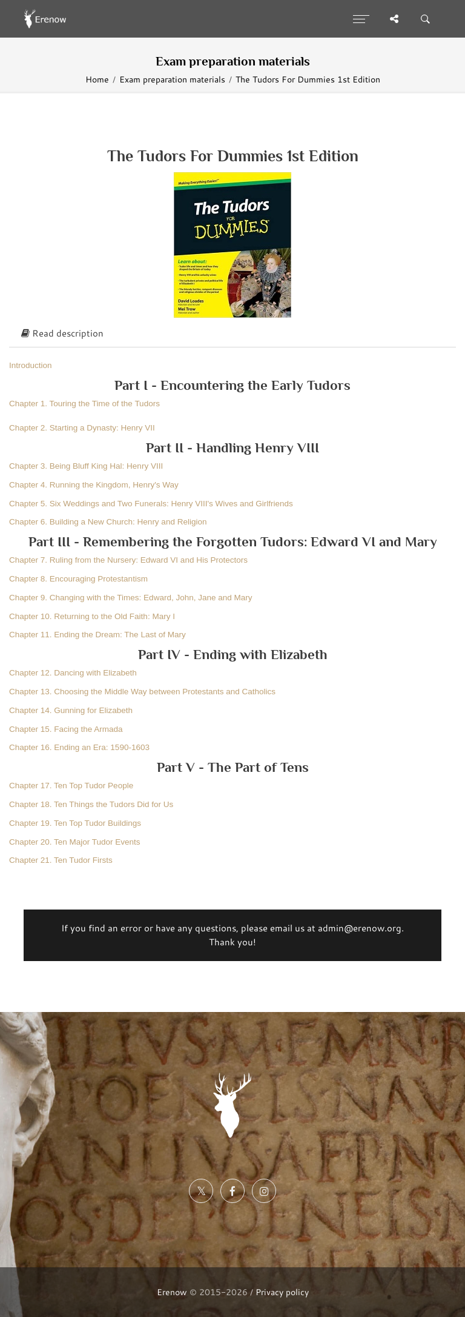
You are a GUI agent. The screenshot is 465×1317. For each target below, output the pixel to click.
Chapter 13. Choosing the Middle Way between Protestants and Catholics (142, 691)
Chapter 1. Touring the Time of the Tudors (84, 403)
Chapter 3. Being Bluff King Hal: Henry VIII (86, 466)
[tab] (232, 334)
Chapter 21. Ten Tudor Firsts (61, 860)
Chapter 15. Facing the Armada (66, 729)
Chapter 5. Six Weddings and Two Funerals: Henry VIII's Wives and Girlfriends (151, 503)
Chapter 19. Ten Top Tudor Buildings (75, 823)
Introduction (30, 365)
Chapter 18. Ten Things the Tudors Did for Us (91, 804)
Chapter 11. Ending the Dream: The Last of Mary (97, 634)
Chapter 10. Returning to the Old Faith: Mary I (92, 616)
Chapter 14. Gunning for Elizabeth (71, 710)
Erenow (172, 1291)
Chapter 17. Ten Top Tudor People (71, 785)
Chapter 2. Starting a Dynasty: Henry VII (82, 427)
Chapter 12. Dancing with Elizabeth (73, 672)
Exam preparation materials (172, 79)
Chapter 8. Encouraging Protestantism (78, 578)
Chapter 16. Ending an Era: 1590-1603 (79, 747)
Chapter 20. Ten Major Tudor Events (74, 841)
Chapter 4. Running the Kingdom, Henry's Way (94, 484)
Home (97, 79)
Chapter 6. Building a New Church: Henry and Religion (107, 521)
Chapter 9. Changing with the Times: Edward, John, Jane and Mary (130, 597)
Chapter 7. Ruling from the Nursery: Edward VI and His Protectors (128, 560)
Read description (62, 333)
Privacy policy (282, 1291)
